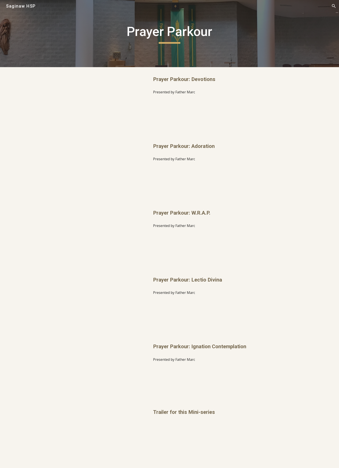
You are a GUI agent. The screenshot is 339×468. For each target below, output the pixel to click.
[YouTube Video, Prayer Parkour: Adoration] (95, 167)
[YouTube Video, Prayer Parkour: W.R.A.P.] (95, 234)
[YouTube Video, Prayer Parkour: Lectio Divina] (95, 301)
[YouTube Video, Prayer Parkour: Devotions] (95, 100)
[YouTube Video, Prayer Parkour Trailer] (95, 434)
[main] (169, 33)
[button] (334, 6)
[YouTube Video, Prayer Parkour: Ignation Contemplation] (95, 368)
